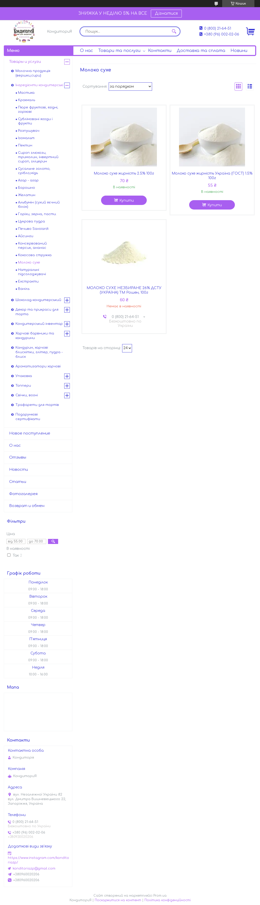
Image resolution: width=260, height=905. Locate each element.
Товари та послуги (119, 50)
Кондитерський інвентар (39, 324)
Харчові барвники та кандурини (34, 336)
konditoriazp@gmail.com (34, 868)
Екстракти (28, 281)
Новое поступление (29, 433)
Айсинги (25, 236)
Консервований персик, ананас (32, 246)
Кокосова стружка (35, 255)
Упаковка (23, 376)
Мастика (26, 93)
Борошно (26, 188)
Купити (126, 200)
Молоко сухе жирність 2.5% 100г (124, 173)
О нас (86, 50)
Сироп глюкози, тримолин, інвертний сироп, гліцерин (38, 157)
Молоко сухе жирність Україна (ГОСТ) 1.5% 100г (212, 176)
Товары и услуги (25, 62)
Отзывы (17, 457)
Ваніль (23, 289)
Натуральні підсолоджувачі (32, 272)
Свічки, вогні (26, 395)
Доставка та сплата (201, 50)
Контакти (159, 50)
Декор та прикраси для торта (36, 312)
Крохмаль (26, 100)
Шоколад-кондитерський (38, 300)
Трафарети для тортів (37, 405)
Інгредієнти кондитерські (39, 85)
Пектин (25, 145)
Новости (18, 469)
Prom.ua (160, 895)
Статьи (17, 482)
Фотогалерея (23, 494)
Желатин (26, 195)
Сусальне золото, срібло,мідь (34, 171)
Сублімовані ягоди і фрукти (35, 121)
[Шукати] (174, 31)
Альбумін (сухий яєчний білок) (39, 205)
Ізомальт (26, 138)
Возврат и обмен (26, 506)
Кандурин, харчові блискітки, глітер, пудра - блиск (39, 352)
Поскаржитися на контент (118, 900)
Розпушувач (28, 131)
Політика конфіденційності (167, 900)
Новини (239, 50)
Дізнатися (166, 13)
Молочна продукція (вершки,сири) (32, 73)
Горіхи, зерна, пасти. (37, 214)
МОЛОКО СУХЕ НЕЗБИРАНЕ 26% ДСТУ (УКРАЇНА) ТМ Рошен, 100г (124, 290)
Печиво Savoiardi (33, 229)
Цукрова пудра (31, 221)
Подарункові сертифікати (27, 417)
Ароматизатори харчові (38, 366)
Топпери (23, 385)
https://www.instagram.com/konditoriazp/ (38, 860)
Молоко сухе (29, 262)
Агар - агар (28, 180)
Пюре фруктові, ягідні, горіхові (38, 110)
